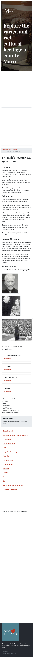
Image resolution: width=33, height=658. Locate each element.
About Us (5, 651)
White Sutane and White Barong (13, 485)
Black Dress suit (8, 431)
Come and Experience (10, 489)
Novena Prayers (8, 460)
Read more (7, 358)
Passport (6, 468)
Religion (15, 149)
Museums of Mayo (6, 149)
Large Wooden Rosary (10, 452)
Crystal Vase (7, 439)
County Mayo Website (9, 653)
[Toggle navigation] (27, 11)
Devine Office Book (9, 443)
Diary (4, 448)
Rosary (5, 477)
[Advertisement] (16, 89)
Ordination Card (8, 464)
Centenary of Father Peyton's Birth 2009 (15, 435)
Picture (5, 473)
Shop (4, 481)
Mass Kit (6, 456)
